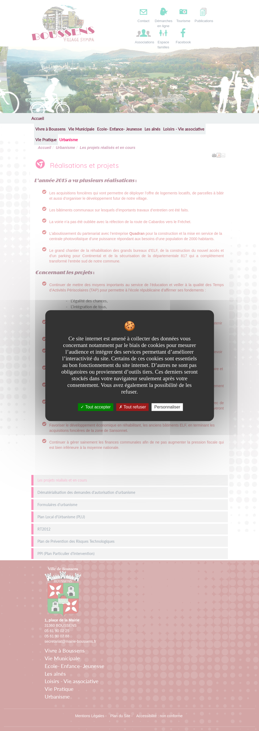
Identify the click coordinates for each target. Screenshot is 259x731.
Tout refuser (132, 407)
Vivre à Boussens (50, 129)
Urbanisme (68, 139)
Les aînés (152, 129)
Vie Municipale (81, 129)
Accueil (37, 118)
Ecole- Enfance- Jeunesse (119, 129)
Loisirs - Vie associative (183, 129)
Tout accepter (95, 407)
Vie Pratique (46, 139)
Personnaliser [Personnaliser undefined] (167, 407)
